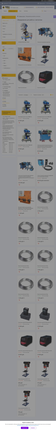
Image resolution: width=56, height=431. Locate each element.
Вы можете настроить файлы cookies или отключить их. (27, 425)
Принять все (24, 427)
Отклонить (33, 427)
